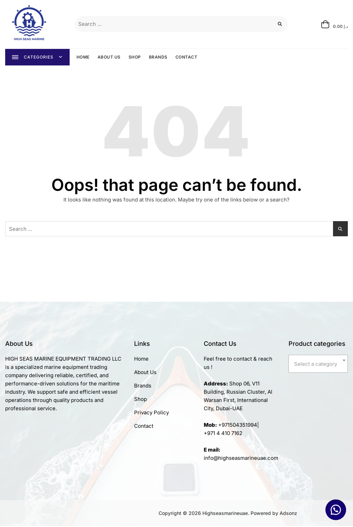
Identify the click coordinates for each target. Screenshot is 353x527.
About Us (145, 373)
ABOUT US (109, 57)
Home (141, 359)
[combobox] (318, 365)
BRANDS (158, 57)
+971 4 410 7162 (223, 434)
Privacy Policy (151, 413)
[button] (335, 509)
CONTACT (187, 57)
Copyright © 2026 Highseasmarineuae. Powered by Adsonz (228, 514)
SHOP (135, 57)
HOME (83, 57)
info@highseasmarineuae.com (241, 459)
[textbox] (318, 365)
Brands (142, 386)
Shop (140, 400)
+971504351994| (238, 426)
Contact (143, 427)
